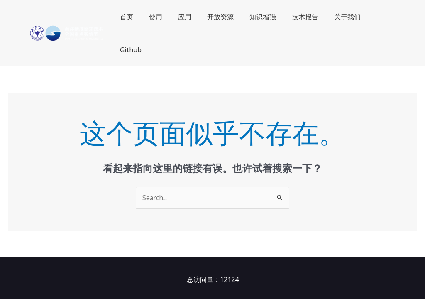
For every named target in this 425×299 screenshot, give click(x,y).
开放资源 (221, 16)
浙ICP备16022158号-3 (313, 269)
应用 (188, 16)
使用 (162, 16)
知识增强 (261, 16)
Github (378, 16)
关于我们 (341, 16)
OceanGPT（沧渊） (180, 269)
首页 (135, 16)
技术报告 (301, 16)
